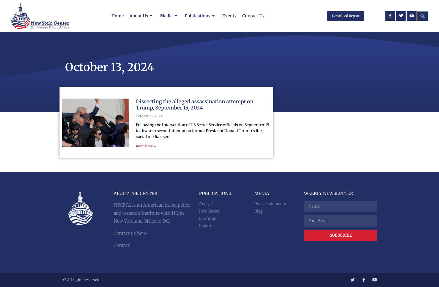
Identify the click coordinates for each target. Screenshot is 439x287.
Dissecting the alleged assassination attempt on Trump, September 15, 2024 (194, 104)
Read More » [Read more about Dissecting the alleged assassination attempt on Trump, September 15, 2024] (146, 146)
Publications (199, 15)
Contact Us (254, 15)
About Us (140, 15)
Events (230, 15)
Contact (122, 245)
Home (117, 15)
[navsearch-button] (422, 16)
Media (168, 15)
